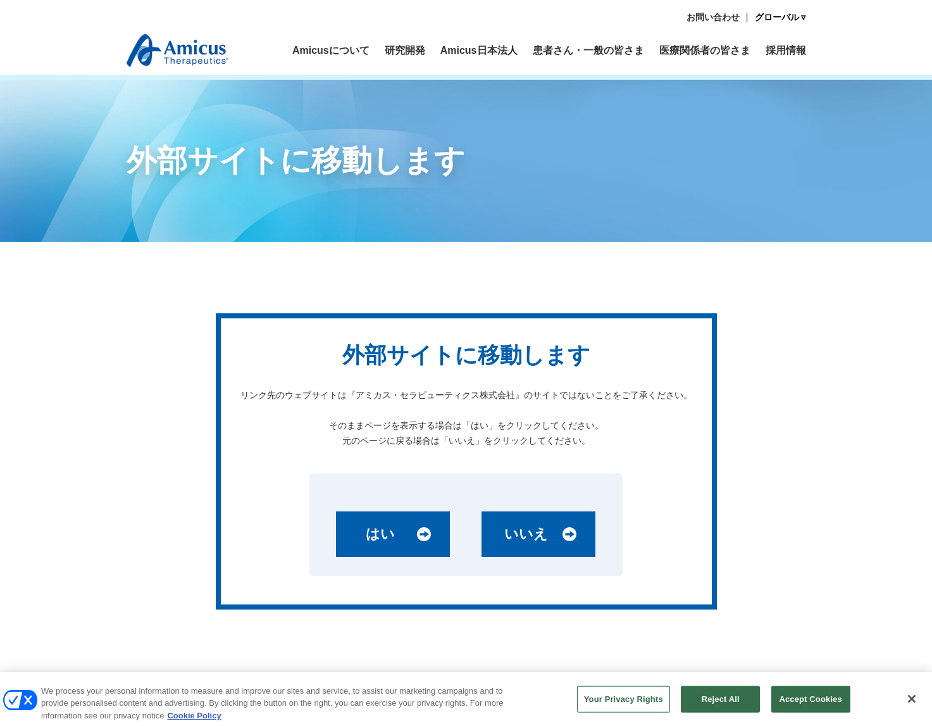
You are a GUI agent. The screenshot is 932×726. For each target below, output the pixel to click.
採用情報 (786, 50)
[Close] (912, 703)
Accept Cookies (810, 703)
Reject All (721, 703)
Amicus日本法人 (479, 50)
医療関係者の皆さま (704, 50)
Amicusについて (331, 50)
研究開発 (405, 50)
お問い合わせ (713, 17)
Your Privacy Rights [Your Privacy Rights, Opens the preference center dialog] (623, 703)
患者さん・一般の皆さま (588, 50)
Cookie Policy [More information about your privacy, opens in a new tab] (194, 719)
